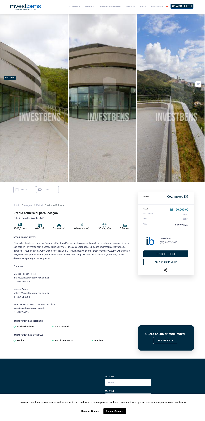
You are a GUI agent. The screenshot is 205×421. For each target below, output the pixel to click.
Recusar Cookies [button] (90, 411)
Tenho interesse (165, 254)
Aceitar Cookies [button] (114, 411)
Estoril (39, 205)
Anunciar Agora (165, 340)
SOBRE (143, 6)
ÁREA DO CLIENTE (181, 6)
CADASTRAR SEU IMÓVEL (110, 6)
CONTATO (130, 6)
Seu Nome (109, 377)
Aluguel (28, 205)
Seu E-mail (109, 391)
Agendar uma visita (166, 262)
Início (17, 205)
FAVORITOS (159, 6)
